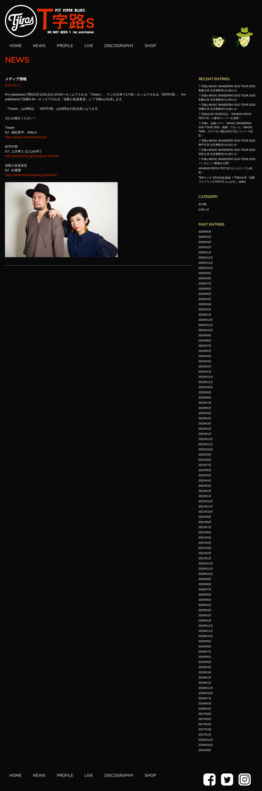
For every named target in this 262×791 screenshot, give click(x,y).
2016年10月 (205, 745)
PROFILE (65, 46)
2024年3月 (204, 361)
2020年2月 (204, 615)
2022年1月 (204, 496)
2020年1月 (204, 620)
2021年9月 (204, 516)
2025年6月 (204, 288)
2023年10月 (205, 387)
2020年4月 (204, 605)
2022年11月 (205, 444)
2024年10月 (205, 330)
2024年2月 (204, 366)
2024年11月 (205, 325)
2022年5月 (204, 475)
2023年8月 (204, 397)
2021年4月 (204, 542)
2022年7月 (204, 465)
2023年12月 (205, 376)
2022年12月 (205, 439)
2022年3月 (204, 485)
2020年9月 (204, 579)
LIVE (89, 46)
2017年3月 (204, 729)
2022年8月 (204, 459)
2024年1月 (204, 371)
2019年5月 (204, 662)
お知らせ (203, 209)
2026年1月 (204, 252)
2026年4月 (204, 236)
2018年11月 (205, 688)
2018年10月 (205, 693)
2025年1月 (204, 314)
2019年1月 (204, 682)
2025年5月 (204, 294)
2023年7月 (204, 402)
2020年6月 (204, 594)
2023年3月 (204, 423)
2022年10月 (205, 449)
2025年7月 (204, 283)
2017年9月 (204, 713)
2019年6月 (204, 656)
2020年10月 (205, 573)
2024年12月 (205, 319)
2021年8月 (204, 522)
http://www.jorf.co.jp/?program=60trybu (32, 156)
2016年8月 (204, 750)
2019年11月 (205, 631)
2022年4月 (204, 480)
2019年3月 (204, 672)
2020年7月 (204, 589)
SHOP (150, 46)
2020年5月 (204, 599)
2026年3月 (204, 242)
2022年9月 (204, 454)
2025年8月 (204, 278)
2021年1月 (204, 558)
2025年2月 (204, 309)
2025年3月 (204, 304)
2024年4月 (204, 356)
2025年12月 (205, 257)
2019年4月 (204, 667)
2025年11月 (205, 262)
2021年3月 (204, 548)
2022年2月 (204, 491)
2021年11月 (205, 506)
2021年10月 (205, 511)
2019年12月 (205, 625)
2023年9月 (204, 392)
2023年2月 (204, 428)
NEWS (39, 46)
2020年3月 (204, 610)
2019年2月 (204, 677)
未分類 (202, 204)
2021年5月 (204, 537)
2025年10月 (205, 268)
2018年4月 (204, 708)
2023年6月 (204, 408)
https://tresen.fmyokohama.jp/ (25, 137)
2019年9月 (204, 641)
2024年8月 (204, 340)
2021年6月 (204, 532)
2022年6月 (204, 470)
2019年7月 (204, 651)
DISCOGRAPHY (118, 46)
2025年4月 (204, 299)
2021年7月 (204, 527)
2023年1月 (204, 434)
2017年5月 (204, 719)
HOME (15, 46)
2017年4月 (204, 724)
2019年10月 (205, 636)
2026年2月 (204, 247)
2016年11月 (205, 739)
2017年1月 (204, 734)
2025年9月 (204, 273)
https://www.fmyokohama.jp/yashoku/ (31, 175)
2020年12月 (205, 563)
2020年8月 (204, 584)
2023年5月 (204, 413)
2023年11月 (205, 382)
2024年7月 (204, 345)
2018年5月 (204, 703)
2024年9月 (204, 335)
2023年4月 (204, 418)
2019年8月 (204, 646)
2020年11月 (205, 568)
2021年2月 (204, 553)
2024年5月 (204, 351)
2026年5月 (204, 231)
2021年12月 (205, 501)
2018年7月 (204, 698)
